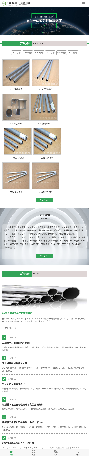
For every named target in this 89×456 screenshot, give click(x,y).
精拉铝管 (26, 441)
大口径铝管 (37, 441)
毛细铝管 (57, 441)
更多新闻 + (44, 423)
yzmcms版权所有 (49, 446)
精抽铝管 (47, 441)
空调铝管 (8, 441)
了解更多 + (44, 221)
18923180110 (3, 204)
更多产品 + (44, 166)
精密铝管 (17, 441)
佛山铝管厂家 (34, 446)
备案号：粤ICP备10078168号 (15, 438)
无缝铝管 (66, 441)
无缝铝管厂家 (20, 446)
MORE (8, 293)
